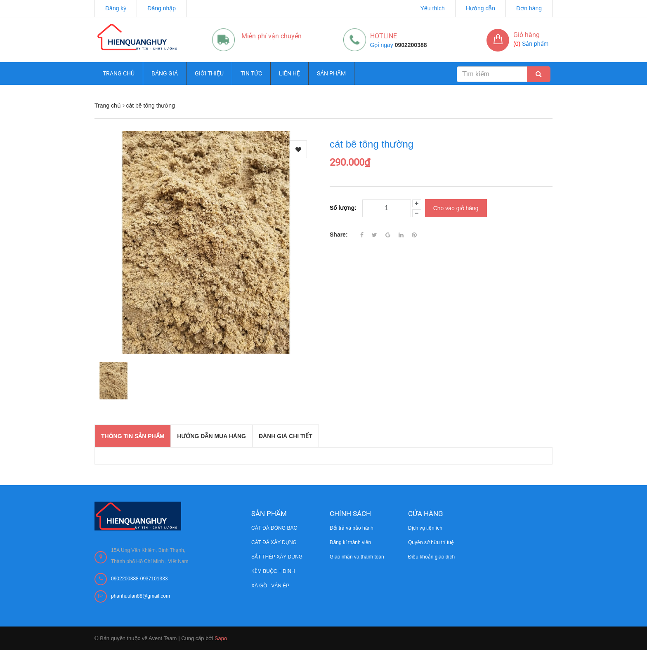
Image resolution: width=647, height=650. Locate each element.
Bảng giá (164, 73)
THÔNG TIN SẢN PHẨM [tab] (132, 436)
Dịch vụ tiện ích (425, 528)
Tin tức (251, 73)
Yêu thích (432, 8)
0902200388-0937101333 (139, 579)
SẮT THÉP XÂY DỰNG (276, 557)
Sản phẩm (331, 73)
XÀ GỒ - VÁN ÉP (270, 586)
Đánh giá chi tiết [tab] (285, 436)
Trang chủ (119, 73)
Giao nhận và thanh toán (357, 557)
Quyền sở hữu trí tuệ (431, 542)
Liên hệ (289, 73)
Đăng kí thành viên (350, 542)
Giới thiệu (209, 73)
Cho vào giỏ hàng (456, 208)
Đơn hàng (529, 8)
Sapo (221, 638)
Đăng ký (115, 8)
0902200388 (411, 45)
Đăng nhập (161, 8)
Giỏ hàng (526, 35)
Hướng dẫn (480, 8)
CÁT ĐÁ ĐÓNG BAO (274, 528)
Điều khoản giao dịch (431, 557)
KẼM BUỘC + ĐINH (273, 571)
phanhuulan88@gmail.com (140, 596)
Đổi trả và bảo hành (351, 528)
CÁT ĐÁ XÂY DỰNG (274, 542)
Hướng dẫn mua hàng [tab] (211, 436)
